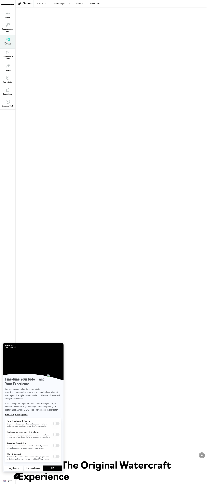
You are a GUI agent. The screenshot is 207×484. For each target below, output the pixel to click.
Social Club (95, 4)
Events (79, 4)
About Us (41, 4)
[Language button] (7, 481)
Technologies (59, 4)
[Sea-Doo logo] (7, 4)
